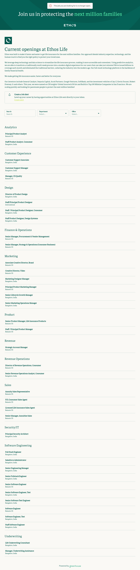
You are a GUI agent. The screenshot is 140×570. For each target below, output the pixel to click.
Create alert (19, 100)
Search (8, 112)
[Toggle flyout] (66, 113)
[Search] (20, 115)
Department (43, 112)
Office (74, 112)
